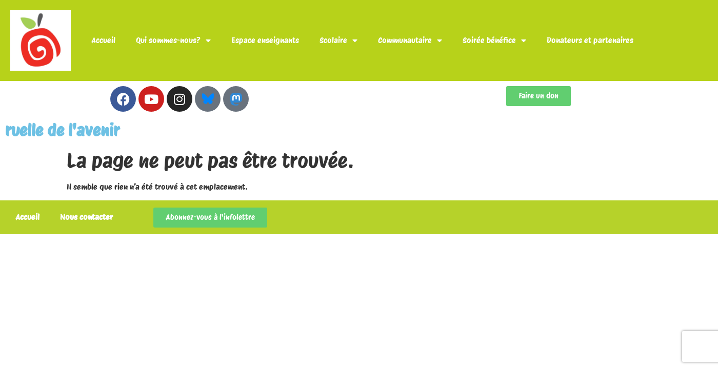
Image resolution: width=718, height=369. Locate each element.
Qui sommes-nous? (173, 40)
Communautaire (410, 40)
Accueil (103, 40)
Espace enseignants (265, 40)
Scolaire (338, 40)
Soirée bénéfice (494, 40)
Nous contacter (86, 217)
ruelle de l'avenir (62, 130)
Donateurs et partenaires (590, 40)
